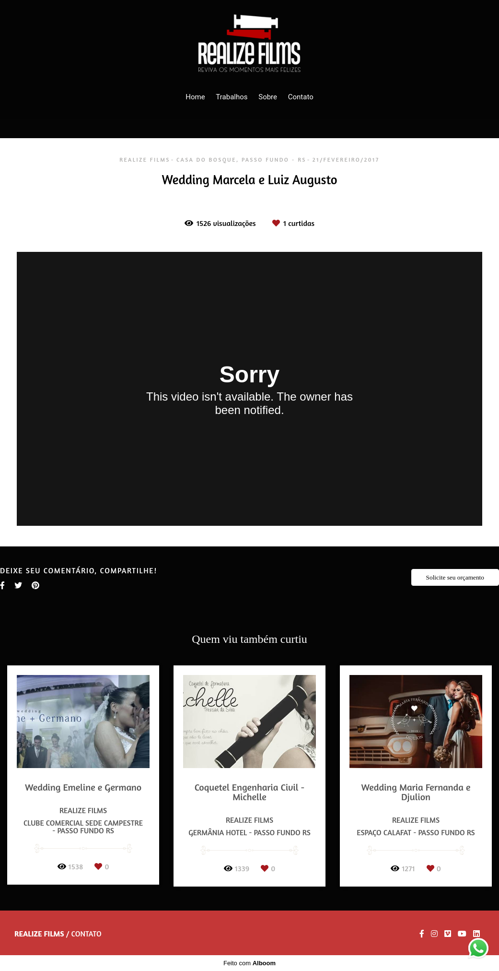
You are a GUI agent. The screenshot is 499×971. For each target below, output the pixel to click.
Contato (300, 97)
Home (195, 97)
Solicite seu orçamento (455, 577)
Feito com (249, 963)
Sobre (267, 97)
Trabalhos (231, 97)
